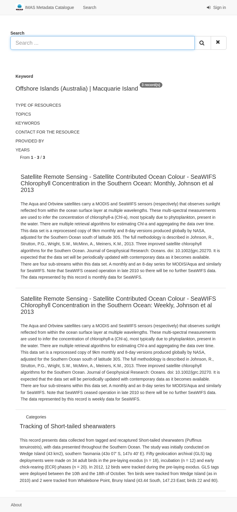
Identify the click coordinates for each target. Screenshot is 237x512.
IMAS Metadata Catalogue (45, 8)
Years (23, 150)
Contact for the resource (48, 132)
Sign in (216, 7)
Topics (23, 114)
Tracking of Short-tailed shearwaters (68, 426)
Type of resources (38, 105)
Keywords (28, 123)
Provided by (30, 141)
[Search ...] (102, 43)
